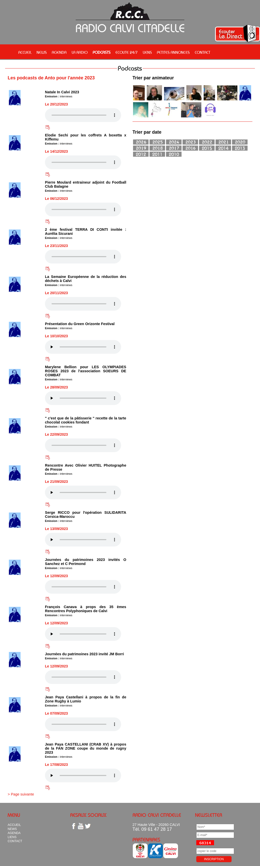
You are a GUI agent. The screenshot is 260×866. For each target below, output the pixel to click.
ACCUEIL (24, 52)
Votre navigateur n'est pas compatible (83, 115)
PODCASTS (101, 52)
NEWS (42, 52)
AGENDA (59, 52)
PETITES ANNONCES (173, 52)
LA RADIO (80, 52)
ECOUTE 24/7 (127, 52)
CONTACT (202, 52)
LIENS (147, 52)
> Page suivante (21, 794)
